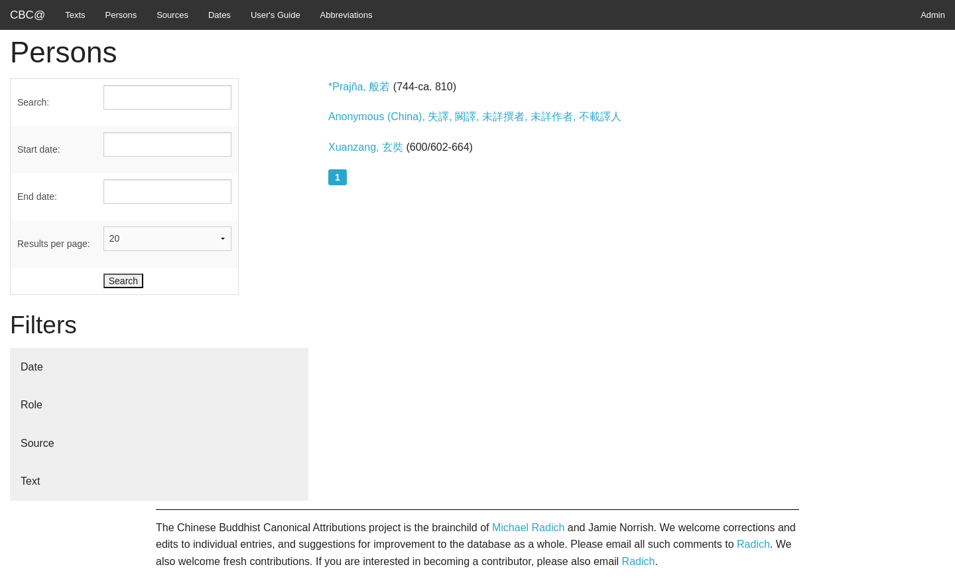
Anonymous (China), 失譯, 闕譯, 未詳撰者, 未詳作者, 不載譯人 (474, 116)
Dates (219, 15)
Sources (172, 15)
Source (37, 443)
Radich (753, 544)
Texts (75, 15)
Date (32, 367)
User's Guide (275, 15)
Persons (121, 15)
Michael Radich (528, 527)
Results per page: (53, 243)
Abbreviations (346, 15)
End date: (37, 196)
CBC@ (27, 15)
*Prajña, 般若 (359, 86)
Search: (33, 102)
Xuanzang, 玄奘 (367, 147)
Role (31, 404)
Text (30, 481)
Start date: (38, 149)
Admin (933, 15)
